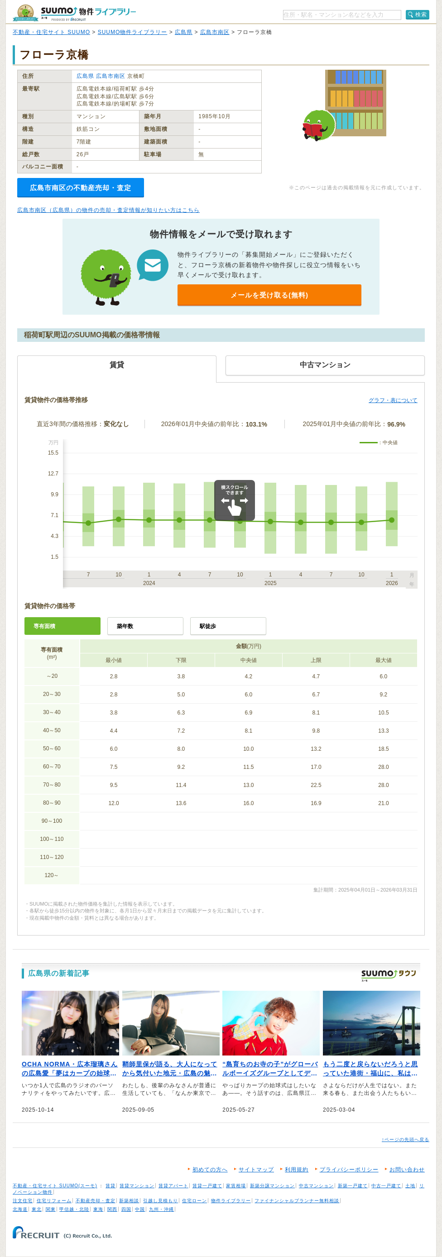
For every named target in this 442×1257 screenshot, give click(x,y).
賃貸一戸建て (207, 1185)
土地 (410, 1185)
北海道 (20, 1209)
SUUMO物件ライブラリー (133, 32)
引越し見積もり (160, 1200)
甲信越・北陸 (74, 1209)
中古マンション (316, 1185)
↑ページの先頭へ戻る (405, 1139)
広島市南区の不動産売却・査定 (80, 188)
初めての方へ (210, 1169)
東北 (37, 1209)
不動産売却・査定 (95, 1200)
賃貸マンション (137, 1185)
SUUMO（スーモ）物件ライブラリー (74, 13)
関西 (112, 1209)
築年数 (125, 626)
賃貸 (110, 1185)
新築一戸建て (353, 1185)
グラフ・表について (393, 400)
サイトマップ (256, 1169)
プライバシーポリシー (349, 1169)
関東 (51, 1209)
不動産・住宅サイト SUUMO (51, 32)
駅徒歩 (208, 626)
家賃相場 (236, 1185)
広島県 (183, 32)
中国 (140, 1209)
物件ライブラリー (231, 1200)
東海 (98, 1209)
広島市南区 (215, 32)
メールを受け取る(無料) (269, 295)
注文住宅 (23, 1200)
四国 (126, 1209)
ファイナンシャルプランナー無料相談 (297, 1200)
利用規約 (296, 1169)
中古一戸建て (386, 1185)
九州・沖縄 (161, 1209)
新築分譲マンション (272, 1185)
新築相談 (129, 1200)
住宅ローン (194, 1200)
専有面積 (44, 626)
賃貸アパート (173, 1185)
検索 (421, 14)
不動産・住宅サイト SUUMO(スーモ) (55, 1185)
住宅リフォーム (54, 1200)
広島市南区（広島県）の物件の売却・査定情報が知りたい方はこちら (108, 210)
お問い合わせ (407, 1169)
